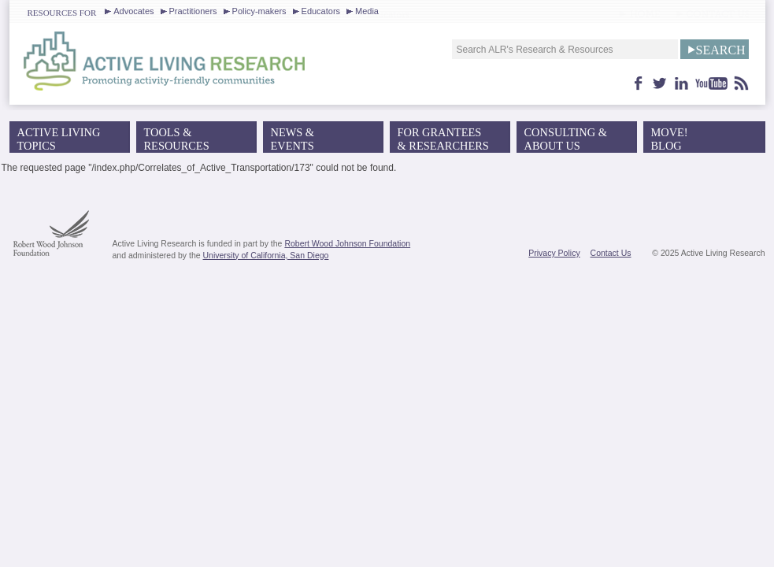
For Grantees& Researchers (443, 139)
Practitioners (193, 11)
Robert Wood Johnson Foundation (347, 243)
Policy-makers (259, 11)
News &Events (293, 139)
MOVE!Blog (669, 139)
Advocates (133, 11)
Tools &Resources (176, 139)
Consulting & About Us (565, 139)
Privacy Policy (554, 253)
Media (367, 11)
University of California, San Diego (266, 255)
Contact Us (611, 253)
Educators (321, 11)
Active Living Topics (59, 139)
